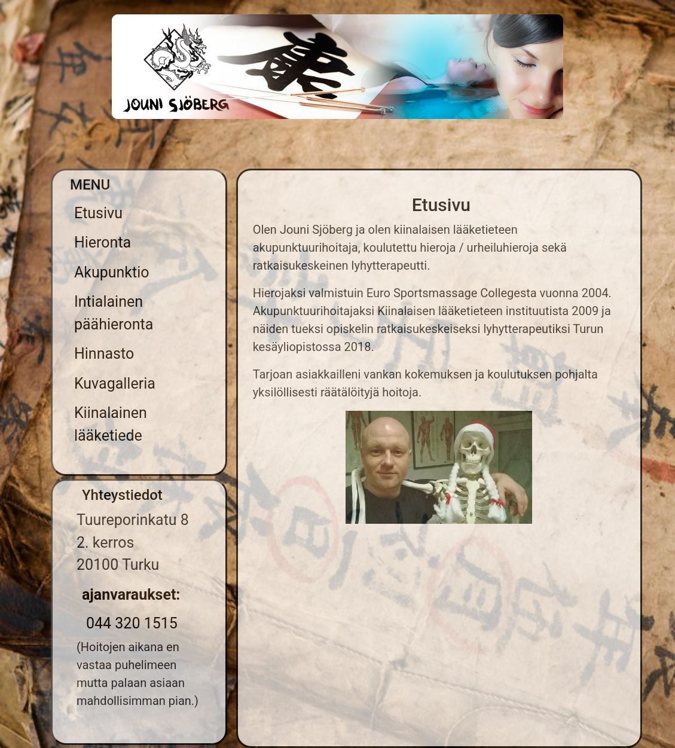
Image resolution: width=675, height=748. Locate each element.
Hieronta (102, 242)
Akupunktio (111, 272)
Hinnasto (104, 353)
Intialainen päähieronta (113, 313)
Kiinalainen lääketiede (110, 424)
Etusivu (98, 213)
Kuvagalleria (114, 383)
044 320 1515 (132, 623)
